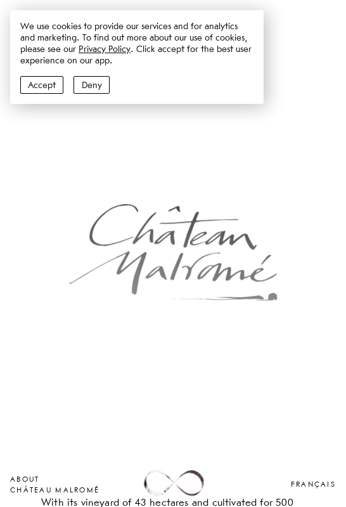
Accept (42, 85)
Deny (92, 85)
